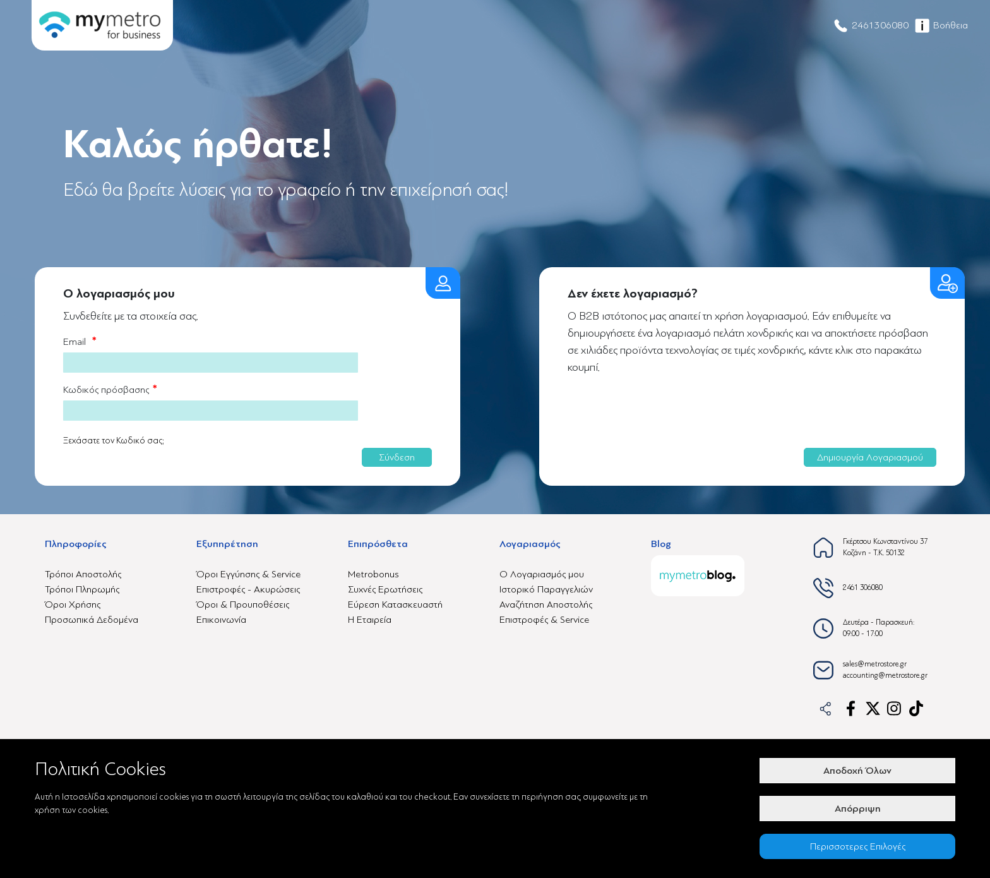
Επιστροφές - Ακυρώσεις (248, 589)
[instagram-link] (895, 708)
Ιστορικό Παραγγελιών (546, 589)
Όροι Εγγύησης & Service (248, 574)
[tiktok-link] (917, 708)
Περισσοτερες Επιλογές (857, 846)
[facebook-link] (851, 708)
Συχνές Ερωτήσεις (385, 589)
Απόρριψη (858, 808)
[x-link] (873, 708)
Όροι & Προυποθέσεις (242, 604)
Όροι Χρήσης (72, 604)
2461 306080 (863, 588)
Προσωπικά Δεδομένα (91, 619)
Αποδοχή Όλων (857, 770)
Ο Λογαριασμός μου (541, 574)
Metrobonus (373, 574)
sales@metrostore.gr (875, 664)
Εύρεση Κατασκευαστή (395, 604)
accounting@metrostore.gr (885, 675)
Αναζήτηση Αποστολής (545, 604)
